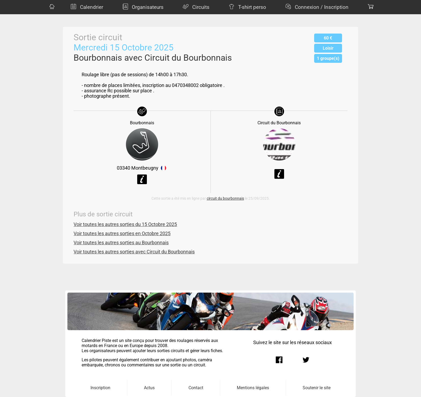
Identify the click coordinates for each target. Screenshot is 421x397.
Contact (195, 387)
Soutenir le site (317, 387)
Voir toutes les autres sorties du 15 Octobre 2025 (125, 224)
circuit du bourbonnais (225, 198)
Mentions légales (253, 387)
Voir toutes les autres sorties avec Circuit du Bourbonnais (134, 251)
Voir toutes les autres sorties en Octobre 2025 (122, 233)
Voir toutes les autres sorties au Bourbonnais (121, 242)
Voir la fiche (142, 179)
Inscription (100, 387)
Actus (149, 387)
